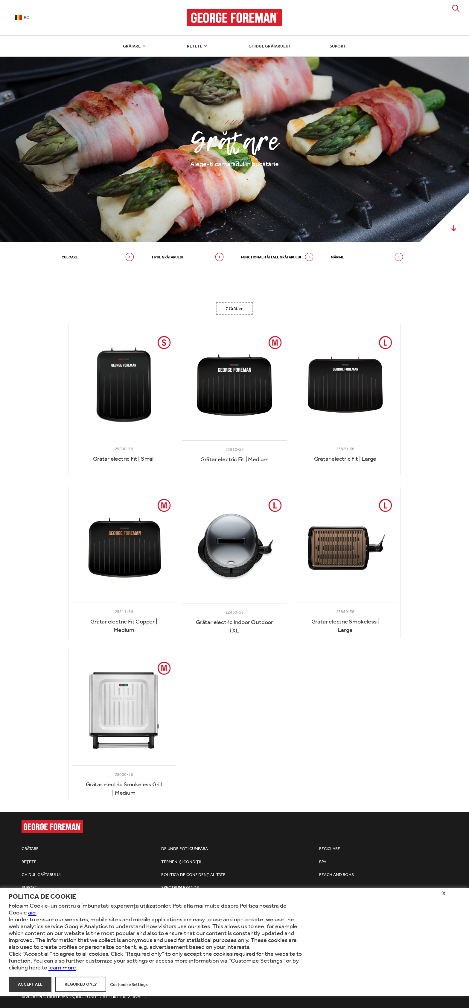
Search (456, 8)
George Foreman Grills (234, 17)
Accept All (30, 984)
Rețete (198, 46)
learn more (62, 967)
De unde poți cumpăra (184, 848)
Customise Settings (129, 984)
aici (32, 912)
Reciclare (329, 848)
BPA (322, 861)
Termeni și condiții (181, 861)
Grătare (135, 46)
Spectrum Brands (180, 887)
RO (22, 17)
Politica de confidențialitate (193, 874)
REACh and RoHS (336, 874)
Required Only (81, 984)
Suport (338, 46)
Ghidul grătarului (269, 46)
